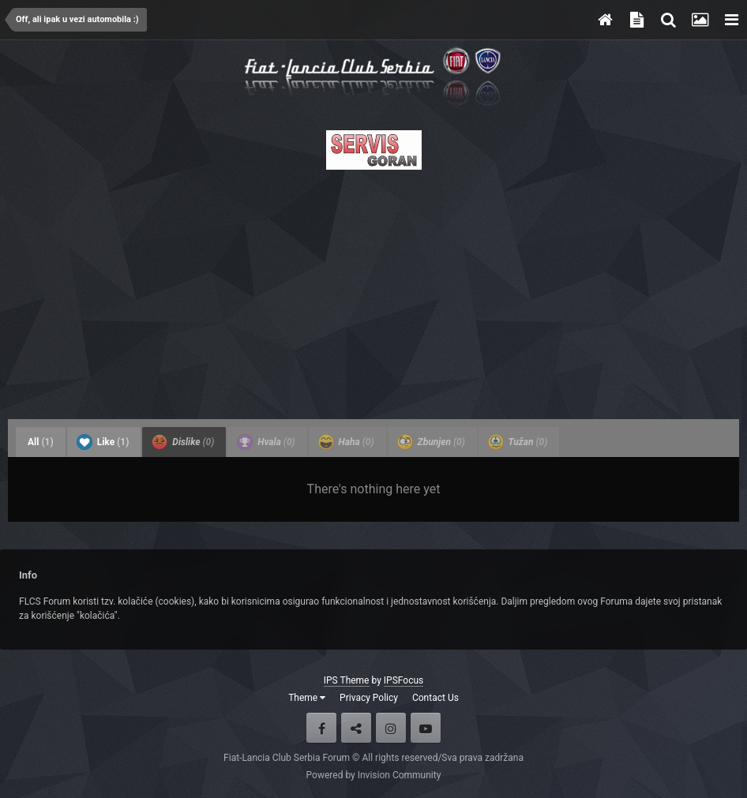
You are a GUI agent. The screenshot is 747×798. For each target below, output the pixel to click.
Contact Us (435, 697)
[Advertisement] (373, 289)
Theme (306, 697)
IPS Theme (347, 680)
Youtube (426, 728)
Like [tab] (103, 442)
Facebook (321, 728)
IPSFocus (403, 680)
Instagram (391, 728)
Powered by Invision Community (373, 775)
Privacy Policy (369, 697)
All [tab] (41, 442)
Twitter (356, 728)
